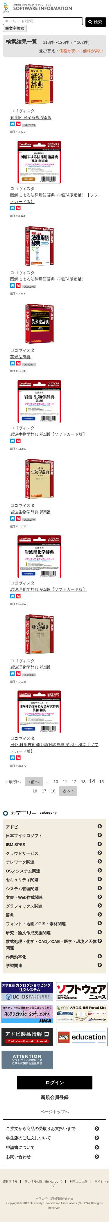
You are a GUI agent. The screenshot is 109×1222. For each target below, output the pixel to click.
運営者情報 (10, 1181)
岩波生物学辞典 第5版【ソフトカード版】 (48, 434)
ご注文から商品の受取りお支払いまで (40, 1128)
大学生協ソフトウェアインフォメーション (38, 8)
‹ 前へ (33, 781)
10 (55, 781)
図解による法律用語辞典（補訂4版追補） (48, 279)
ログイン (101, 8)
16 (35, 791)
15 (101, 781)
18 (53, 791)
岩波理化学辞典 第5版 (30, 667)
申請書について (20, 1147)
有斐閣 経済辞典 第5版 (30, 117)
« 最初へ (13, 781)
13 (83, 781)
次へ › (68, 791)
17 (44, 791)
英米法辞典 (20, 356)
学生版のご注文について (28, 1138)
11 (65, 781)
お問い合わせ (18, 1156)
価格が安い (69, 50)
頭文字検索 (14, 28)
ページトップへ (54, 1111)
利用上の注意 (78, 1181)
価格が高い (93, 50)
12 (74, 781)
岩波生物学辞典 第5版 (30, 512)
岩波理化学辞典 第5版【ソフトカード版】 (48, 589)
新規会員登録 (55, 1097)
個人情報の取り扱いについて (43, 1181)
